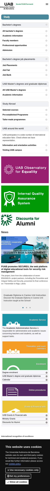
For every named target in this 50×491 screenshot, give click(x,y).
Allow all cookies (17, 482)
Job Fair (25, 70)
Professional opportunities (25, 45)
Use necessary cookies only (23, 470)
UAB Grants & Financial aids (25, 415)
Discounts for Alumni (25, 422)
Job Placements (25, 65)
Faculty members (25, 40)
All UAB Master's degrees (25, 90)
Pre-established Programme (25, 114)
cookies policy (15, 464)
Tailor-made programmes (25, 119)
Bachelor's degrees (25, 25)
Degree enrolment (25, 372)
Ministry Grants (25, 419)
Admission (25, 50)
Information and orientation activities (25, 145)
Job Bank (25, 75)
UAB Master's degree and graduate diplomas (25, 376)
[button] (25, 320)
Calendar (25, 380)
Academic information (25, 36)
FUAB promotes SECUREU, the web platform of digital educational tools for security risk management (24, 269)
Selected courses (25, 110)
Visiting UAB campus (25, 150)
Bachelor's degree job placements (25, 59)
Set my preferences (18, 476)
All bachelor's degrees (25, 31)
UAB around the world (25, 128)
